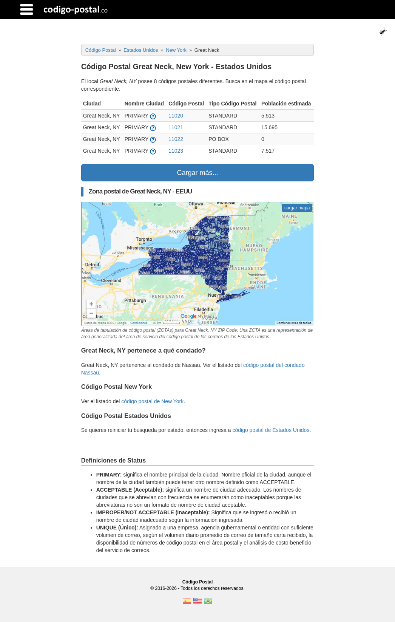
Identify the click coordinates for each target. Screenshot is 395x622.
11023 (175, 151)
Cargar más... (197, 172)
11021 (175, 127)
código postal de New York (152, 401)
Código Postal (197, 582)
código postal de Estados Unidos (270, 430)
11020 (175, 116)
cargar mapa (297, 207)
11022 (175, 139)
